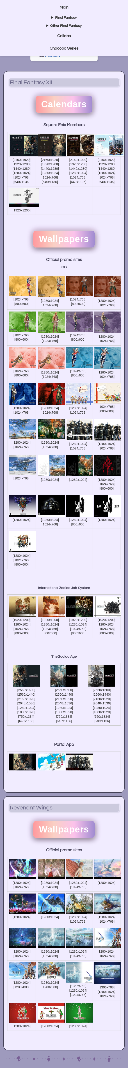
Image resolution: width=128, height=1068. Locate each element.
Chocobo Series (64, 48)
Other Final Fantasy (66, 26)
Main (63, 7)
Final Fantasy (66, 17)
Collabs (64, 36)
